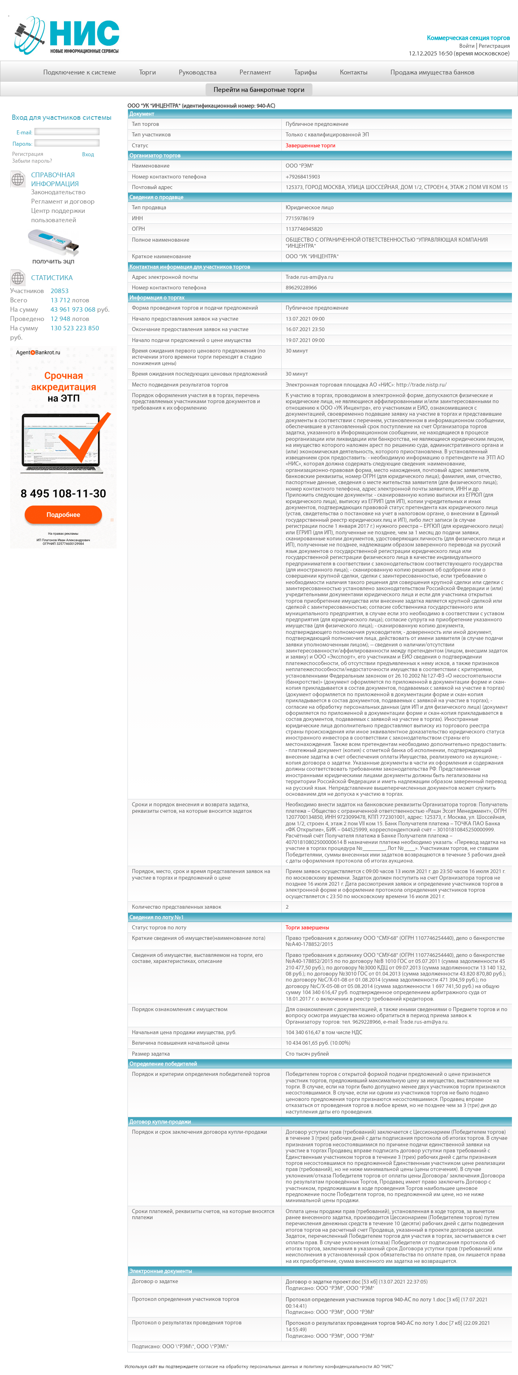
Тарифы (305, 72)
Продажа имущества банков (433, 72)
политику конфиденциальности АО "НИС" (348, 1366)
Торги (147, 72)
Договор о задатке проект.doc (323, 1281)
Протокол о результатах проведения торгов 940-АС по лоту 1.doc (367, 1323)
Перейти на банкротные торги (259, 89)
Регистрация (494, 46)
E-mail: (24, 132)
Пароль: (22, 143)
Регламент (255, 72)
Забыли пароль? (32, 160)
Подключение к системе (79, 72)
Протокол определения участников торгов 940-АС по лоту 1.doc (366, 1299)
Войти (467, 46)
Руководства (198, 72)
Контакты (353, 72)
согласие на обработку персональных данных (248, 1366)
